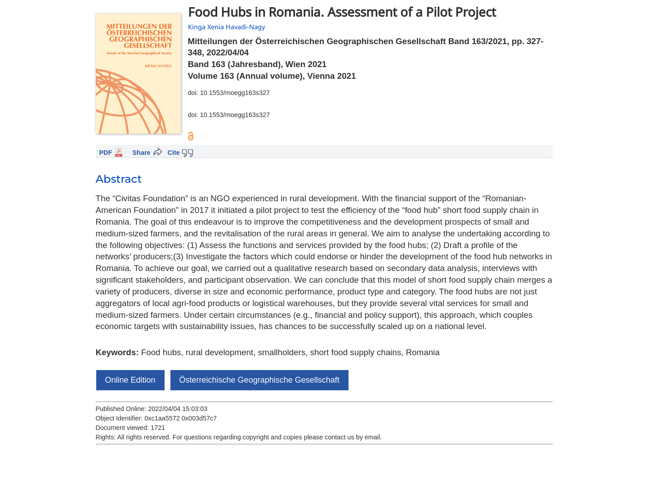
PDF (105, 152)
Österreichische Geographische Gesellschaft (259, 379)
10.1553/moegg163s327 (235, 92)
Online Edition (130, 379)
